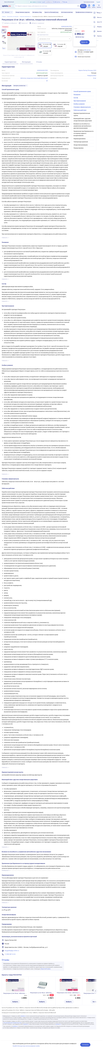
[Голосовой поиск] (78, 6)
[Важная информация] (100, 31)
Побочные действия (80, 110)
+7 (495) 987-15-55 (10, 954)
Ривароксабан (91, 75)
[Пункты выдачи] (100, 36)
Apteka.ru (23, 1016)
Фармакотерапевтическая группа (82, 114)
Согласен (85, 1045)
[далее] (95, 991)
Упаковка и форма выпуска (82, 107)
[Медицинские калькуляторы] (100, 27)
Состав (76, 97)
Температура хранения (81, 142)
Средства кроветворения (25, 16)
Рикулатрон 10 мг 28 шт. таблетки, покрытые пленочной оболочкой (69, 993)
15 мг (94, 78)
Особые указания (79, 104)
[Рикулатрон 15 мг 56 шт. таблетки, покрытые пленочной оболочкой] (59, 45)
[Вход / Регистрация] (100, 13)
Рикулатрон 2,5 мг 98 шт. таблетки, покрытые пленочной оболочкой (42, 993)
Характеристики (10, 62)
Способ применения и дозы (82, 91)
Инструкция (26, 62)
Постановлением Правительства (12, 1022)
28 (47, 81)
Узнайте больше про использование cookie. (26, 1046)
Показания (77, 94)
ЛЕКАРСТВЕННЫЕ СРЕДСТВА (12, 16)
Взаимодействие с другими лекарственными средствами (83, 120)
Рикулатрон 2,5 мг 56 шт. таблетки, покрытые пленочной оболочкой (15, 993)
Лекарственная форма (81, 145)
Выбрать (15, 1002)
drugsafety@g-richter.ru (12, 950)
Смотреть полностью (20, 85)
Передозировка (78, 148)
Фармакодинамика (79, 138)
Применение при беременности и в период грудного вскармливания (83, 133)
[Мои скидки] (100, 18)
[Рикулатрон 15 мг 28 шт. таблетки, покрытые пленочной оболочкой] (44, 45)
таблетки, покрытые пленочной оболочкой (34, 78)
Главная (4, 16)
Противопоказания (80, 101)
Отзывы (39, 62)
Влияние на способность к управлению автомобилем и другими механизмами (82, 126)
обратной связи (45, 969)
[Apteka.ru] (8, 6)
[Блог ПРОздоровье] (100, 22)
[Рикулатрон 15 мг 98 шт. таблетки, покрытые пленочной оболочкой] (44, 52)
